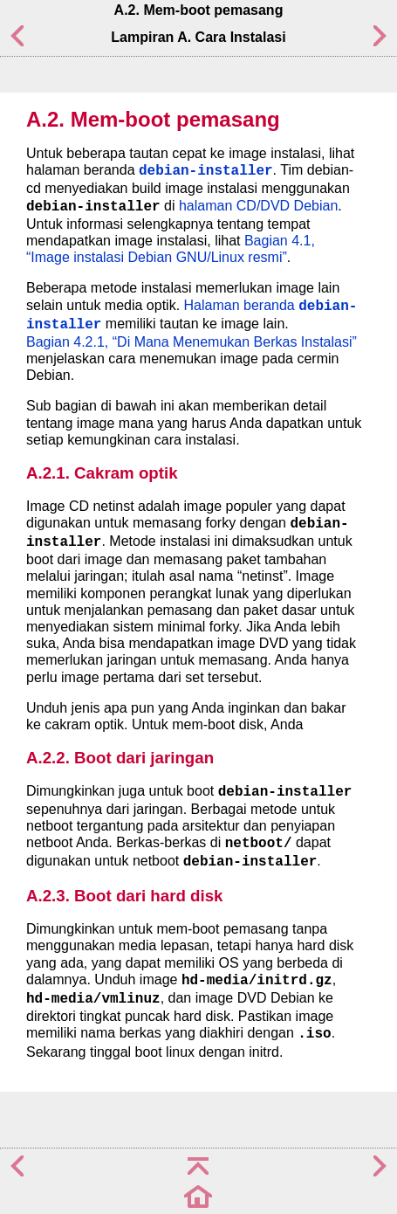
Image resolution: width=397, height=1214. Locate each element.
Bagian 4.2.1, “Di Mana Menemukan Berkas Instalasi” (191, 342)
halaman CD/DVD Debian (258, 205)
